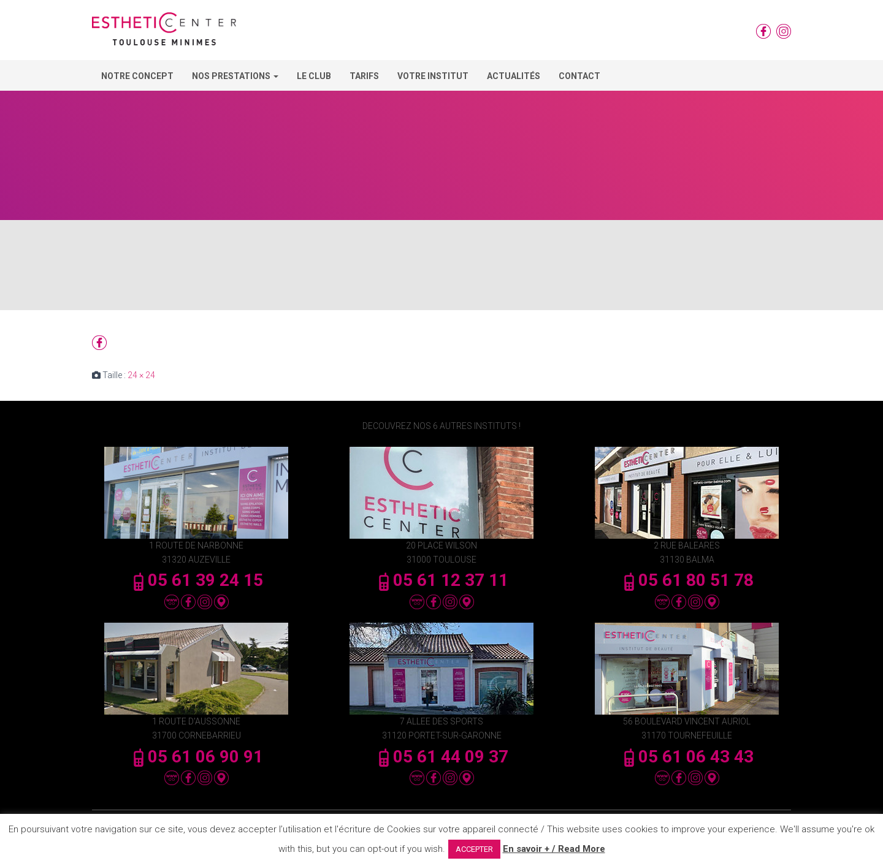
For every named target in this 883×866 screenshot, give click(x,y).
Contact (579, 76)
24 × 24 (141, 375)
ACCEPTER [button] (474, 849)
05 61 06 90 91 (196, 756)
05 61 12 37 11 (441, 580)
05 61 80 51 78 (687, 580)
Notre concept (137, 76)
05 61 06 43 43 (687, 756)
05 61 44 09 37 (441, 756)
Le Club (314, 76)
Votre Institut (432, 76)
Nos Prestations (235, 76)
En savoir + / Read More (554, 848)
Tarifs (364, 76)
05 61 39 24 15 (196, 580)
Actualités (513, 76)
